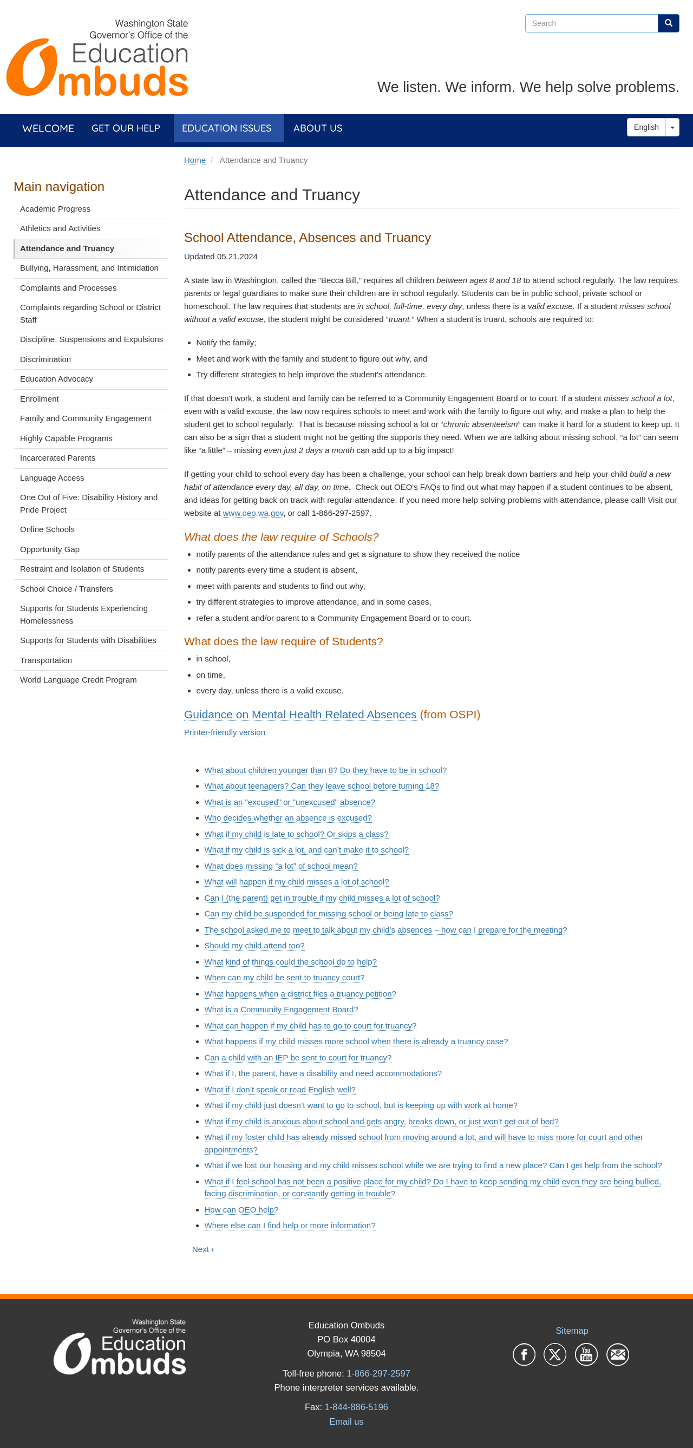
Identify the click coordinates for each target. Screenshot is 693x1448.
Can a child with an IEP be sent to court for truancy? (298, 1057)
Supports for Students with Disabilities (88, 640)
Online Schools (47, 529)
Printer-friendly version (224, 732)
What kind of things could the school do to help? (291, 961)
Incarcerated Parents (57, 457)
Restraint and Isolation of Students (82, 568)
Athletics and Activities (60, 228)
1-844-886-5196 (356, 1407)
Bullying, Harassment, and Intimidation (89, 267)
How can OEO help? (242, 1209)
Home (195, 160)
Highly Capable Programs (66, 438)
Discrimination (45, 359)
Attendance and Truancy (67, 248)
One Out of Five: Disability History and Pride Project (89, 503)
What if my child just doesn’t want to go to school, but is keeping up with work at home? (361, 1105)
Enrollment (39, 398)
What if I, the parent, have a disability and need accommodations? (323, 1073)
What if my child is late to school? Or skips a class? (297, 833)
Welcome (48, 128)
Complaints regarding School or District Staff (90, 313)
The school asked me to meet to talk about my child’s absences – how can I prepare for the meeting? (386, 929)
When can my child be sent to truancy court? (285, 977)
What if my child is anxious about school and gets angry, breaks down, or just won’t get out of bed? (382, 1121)
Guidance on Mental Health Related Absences (300, 714)
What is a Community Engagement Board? (281, 1009)
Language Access (52, 477)
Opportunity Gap (50, 549)
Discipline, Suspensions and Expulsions (91, 339)
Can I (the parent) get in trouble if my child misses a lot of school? (322, 897)
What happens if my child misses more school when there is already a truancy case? (356, 1041)
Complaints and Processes (68, 287)
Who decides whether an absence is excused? (288, 817)
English (646, 127)
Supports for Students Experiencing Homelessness (84, 614)
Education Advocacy (56, 378)
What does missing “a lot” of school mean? (281, 865)
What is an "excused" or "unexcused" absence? (290, 802)
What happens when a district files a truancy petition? (300, 993)
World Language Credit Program (78, 679)
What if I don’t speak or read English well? (280, 1089)
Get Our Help (125, 128)
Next (203, 1249)
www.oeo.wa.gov (253, 512)
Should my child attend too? (255, 945)
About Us (317, 128)
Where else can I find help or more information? (290, 1225)
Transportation (46, 660)
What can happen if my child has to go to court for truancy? (311, 1025)
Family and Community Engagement (86, 418)
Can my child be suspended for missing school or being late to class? (329, 913)
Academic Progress (55, 208)
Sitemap (572, 1330)
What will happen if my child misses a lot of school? (297, 881)
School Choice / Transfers (66, 588)
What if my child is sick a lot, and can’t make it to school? (307, 849)
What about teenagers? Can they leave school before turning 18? (322, 785)
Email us (346, 1421)
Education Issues (226, 128)
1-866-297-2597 (378, 1373)
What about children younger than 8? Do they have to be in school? (326, 770)
